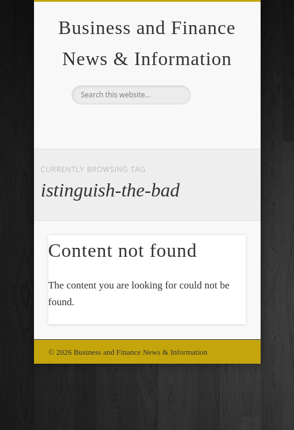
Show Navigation (216, 106)
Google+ (145, 124)
